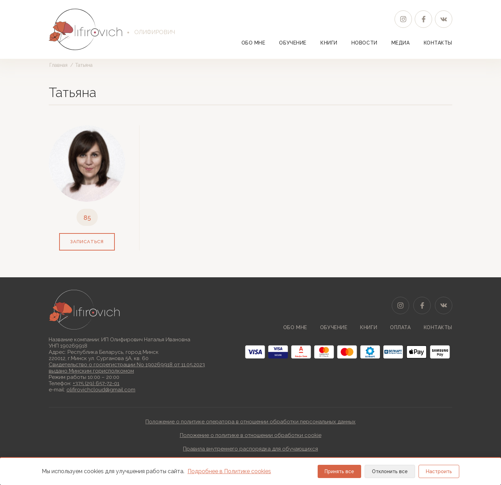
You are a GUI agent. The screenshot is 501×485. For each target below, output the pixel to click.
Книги (328, 43)
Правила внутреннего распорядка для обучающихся (250, 449)
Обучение (292, 43)
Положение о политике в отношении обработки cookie (250, 435)
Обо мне (253, 43)
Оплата (400, 327)
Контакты (438, 43)
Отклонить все (390, 471)
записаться (86, 241)
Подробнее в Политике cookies (229, 471)
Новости (364, 43)
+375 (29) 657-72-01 (96, 383)
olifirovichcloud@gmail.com (100, 390)
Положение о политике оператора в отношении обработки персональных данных (250, 422)
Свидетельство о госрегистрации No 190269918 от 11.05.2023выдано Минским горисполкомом (127, 367)
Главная (58, 65)
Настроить (439, 471)
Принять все (339, 471)
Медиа (400, 43)
